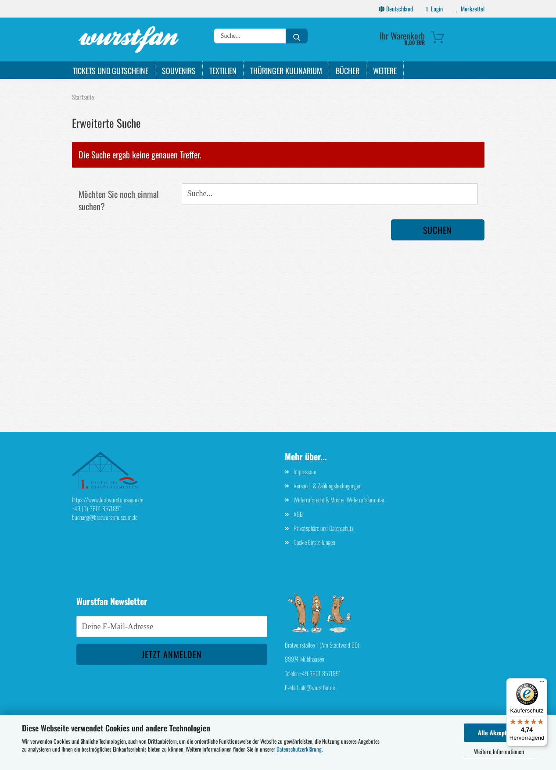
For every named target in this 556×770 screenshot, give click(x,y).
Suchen (437, 229)
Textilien (223, 70)
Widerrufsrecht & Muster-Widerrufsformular (339, 499)
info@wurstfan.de (317, 687)
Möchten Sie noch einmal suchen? (119, 200)
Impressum (305, 471)
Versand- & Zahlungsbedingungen (327, 485)
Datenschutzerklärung (299, 749)
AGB (298, 514)
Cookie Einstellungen (314, 542)
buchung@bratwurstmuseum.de (104, 517)
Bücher (347, 70)
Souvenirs (179, 70)
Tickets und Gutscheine (110, 70)
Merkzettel (470, 8)
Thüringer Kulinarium (286, 70)
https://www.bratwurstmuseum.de (107, 499)
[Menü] (542, 683)
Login (434, 8)
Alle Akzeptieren (499, 732)
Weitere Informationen (499, 751)
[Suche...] (297, 36)
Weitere (385, 70)
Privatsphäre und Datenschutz (324, 528)
